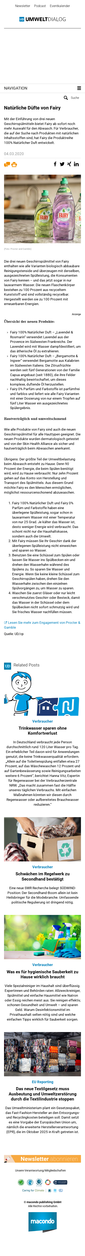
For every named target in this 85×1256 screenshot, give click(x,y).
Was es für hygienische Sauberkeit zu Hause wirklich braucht (42, 974)
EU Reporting (42, 1082)
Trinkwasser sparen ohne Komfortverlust (43, 731)
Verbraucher (42, 721)
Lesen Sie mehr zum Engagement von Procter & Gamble (42, 625)
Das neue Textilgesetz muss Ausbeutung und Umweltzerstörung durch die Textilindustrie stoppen (43, 1093)
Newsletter (22, 6)
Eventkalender (60, 6)
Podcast (40, 6)
